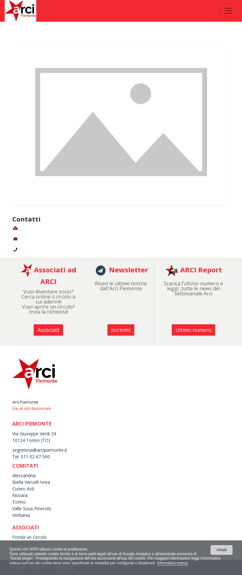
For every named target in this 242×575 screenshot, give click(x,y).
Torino (19, 502)
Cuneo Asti (23, 489)
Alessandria (24, 475)
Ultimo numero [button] (193, 330)
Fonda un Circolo (29, 537)
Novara (19, 495)
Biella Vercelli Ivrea (31, 482)
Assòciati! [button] (48, 330)
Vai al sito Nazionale (31, 408)
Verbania (21, 515)
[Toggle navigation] (228, 10)
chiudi (221, 550)
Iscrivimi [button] (120, 330)
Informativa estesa (172, 563)
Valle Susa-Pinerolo (31, 508)
